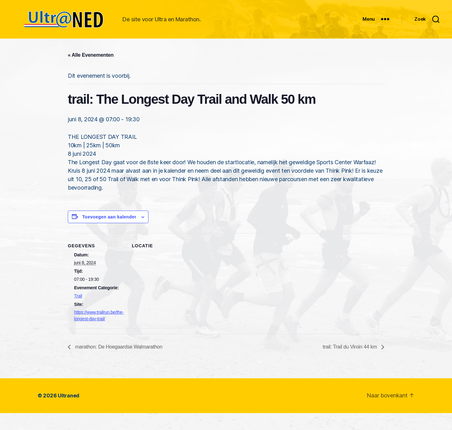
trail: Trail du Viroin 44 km (350, 364)
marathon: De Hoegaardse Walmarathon (118, 364)
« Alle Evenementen (91, 72)
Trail (78, 312)
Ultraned (68, 413)
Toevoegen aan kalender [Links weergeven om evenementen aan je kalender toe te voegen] (109, 233)
